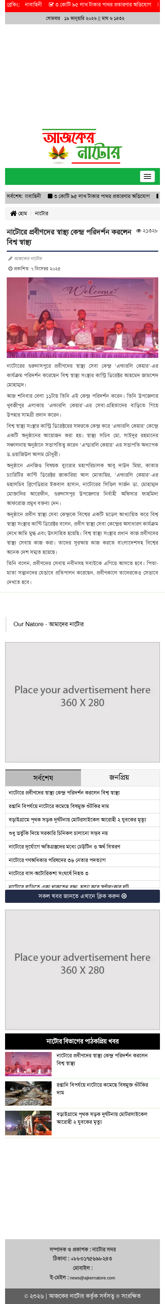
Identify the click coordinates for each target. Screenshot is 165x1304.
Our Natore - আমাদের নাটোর (48, 624)
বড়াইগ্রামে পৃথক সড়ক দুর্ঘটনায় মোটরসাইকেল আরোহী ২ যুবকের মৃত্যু (77, 819)
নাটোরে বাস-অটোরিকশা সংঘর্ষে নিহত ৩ (48, 873)
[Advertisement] (82, 75)
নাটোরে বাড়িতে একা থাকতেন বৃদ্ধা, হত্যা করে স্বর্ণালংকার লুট (69, 886)
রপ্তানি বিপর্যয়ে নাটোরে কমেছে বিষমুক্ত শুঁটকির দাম (59, 806)
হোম (18, 213)
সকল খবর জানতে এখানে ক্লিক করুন (82, 896)
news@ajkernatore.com (92, 1277)
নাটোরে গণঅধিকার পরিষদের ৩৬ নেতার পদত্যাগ (57, 860)
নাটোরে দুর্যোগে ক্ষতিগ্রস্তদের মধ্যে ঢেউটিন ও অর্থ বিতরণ (64, 846)
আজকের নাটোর (66, 1296)
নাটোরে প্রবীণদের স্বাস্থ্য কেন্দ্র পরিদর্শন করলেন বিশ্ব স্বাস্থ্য (64, 792)
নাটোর (41, 213)
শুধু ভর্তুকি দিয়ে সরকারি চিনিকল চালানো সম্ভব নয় (58, 833)
